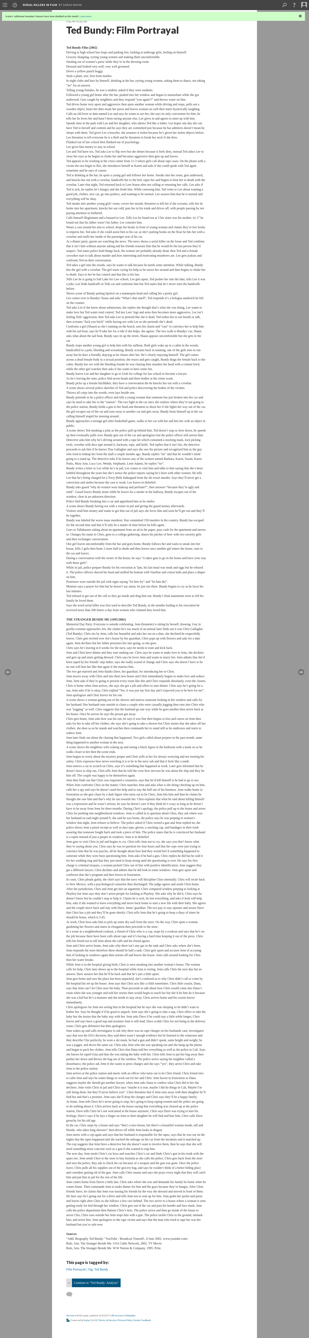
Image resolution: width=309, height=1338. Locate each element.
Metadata (130, 1315)
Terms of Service (107, 1320)
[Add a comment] (71, 1294)
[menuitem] (5, 5)
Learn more (85, 16)
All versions (117, 1315)
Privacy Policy (125, 1320)
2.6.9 (93, 1320)
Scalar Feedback (142, 1320)
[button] (294, 5)
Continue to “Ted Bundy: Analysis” (96, 1282)
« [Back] (69, 1282)
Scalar (87, 1320)
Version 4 (71, 1315)
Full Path (72, 21)
